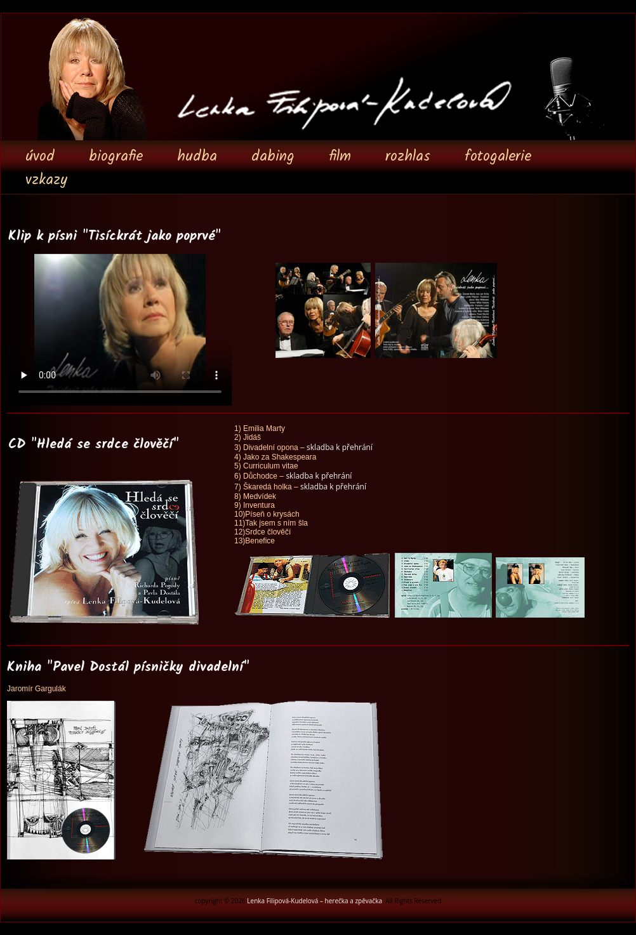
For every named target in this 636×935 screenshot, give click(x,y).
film (340, 156)
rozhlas (407, 156)
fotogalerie (498, 156)
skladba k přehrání (340, 447)
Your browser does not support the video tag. (120, 329)
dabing (273, 156)
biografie (116, 156)
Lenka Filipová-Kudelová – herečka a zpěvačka (314, 900)
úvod (40, 156)
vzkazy (46, 180)
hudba (197, 156)
